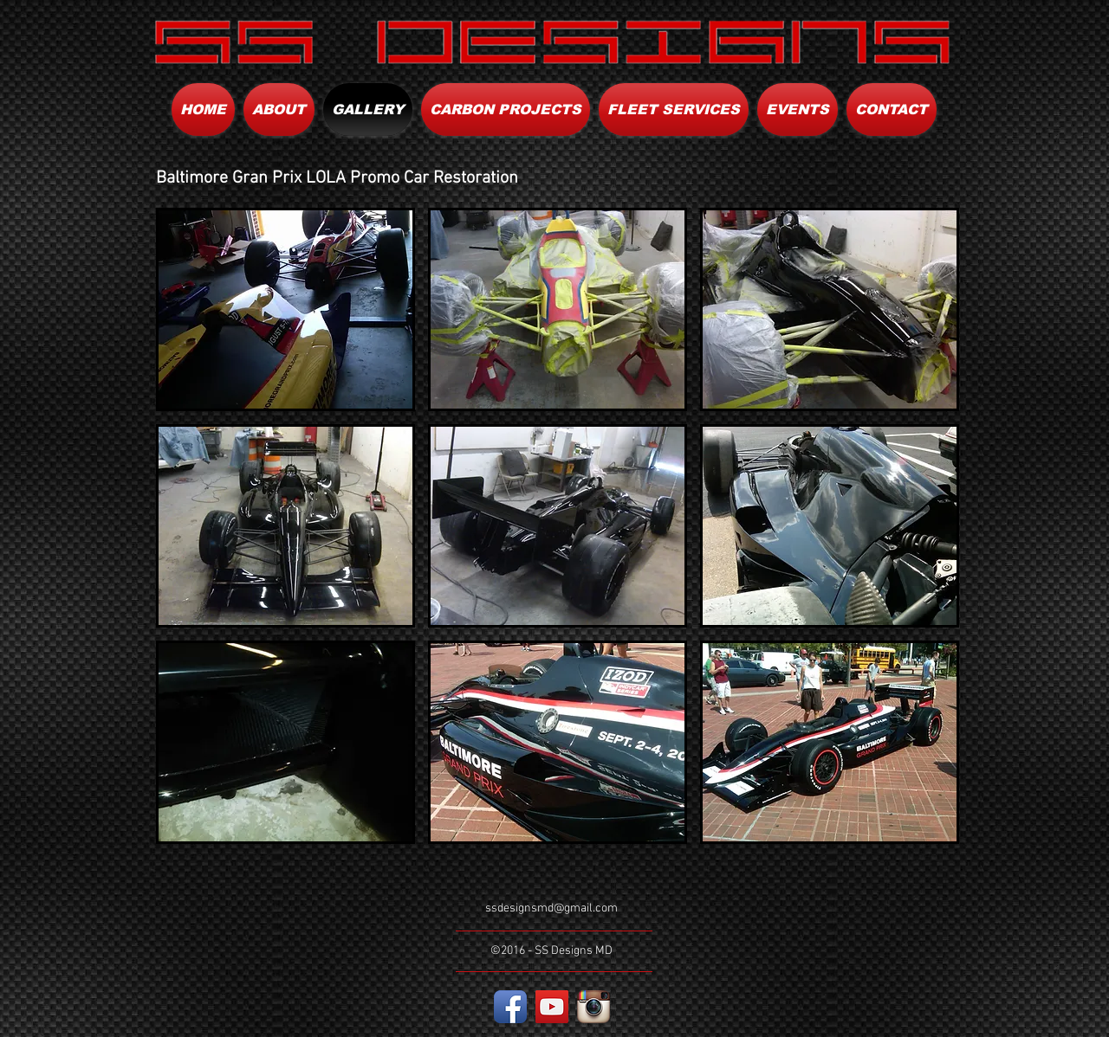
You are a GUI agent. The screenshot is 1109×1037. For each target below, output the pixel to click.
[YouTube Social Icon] (551, 1006)
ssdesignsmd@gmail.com (551, 908)
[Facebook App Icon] (510, 1006)
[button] (285, 309)
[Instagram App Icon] (593, 1006)
